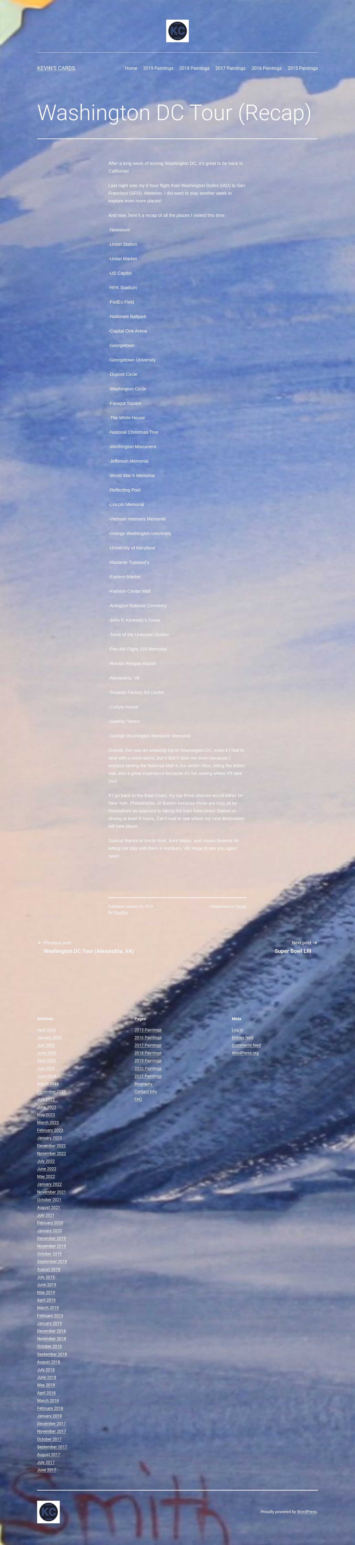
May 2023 (46, 1114)
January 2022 (49, 1184)
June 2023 (46, 1107)
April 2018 (46, 1392)
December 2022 (51, 1145)
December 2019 (51, 1238)
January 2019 (49, 1323)
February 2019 (50, 1315)
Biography (143, 1083)
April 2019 (46, 1300)
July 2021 (46, 1215)
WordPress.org (245, 1052)
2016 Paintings (267, 68)
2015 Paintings (303, 68)
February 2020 (50, 1222)
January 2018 (49, 1416)
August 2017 (48, 1454)
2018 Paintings (194, 68)
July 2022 (46, 1161)
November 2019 (51, 1246)
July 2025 (46, 1045)
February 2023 (50, 1130)
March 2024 (48, 1083)
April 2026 (46, 1029)
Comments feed (246, 1045)
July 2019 (46, 1277)
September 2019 (52, 1261)
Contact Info (145, 1091)
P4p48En (120, 912)
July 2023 (46, 1099)
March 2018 (48, 1400)
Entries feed (242, 1037)
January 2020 (49, 1230)
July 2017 (46, 1462)
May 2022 (46, 1176)
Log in (237, 1029)
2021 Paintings (148, 1076)
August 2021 (48, 1207)
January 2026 (49, 1037)
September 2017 (52, 1446)
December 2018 (51, 1331)
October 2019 (49, 1253)
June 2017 (46, 1470)
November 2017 (51, 1431)
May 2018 (46, 1385)
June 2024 (46, 1076)
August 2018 (48, 1362)
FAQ (138, 1099)
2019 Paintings (158, 68)
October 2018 (49, 1346)
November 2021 (51, 1192)
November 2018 (51, 1338)
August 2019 (48, 1269)
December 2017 (51, 1423)
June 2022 (46, 1168)
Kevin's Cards (56, 68)
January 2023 (49, 1137)
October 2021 (49, 1199)
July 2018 (46, 1369)
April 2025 (46, 1060)
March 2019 (48, 1307)
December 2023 (51, 1091)
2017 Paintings (231, 68)
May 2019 (46, 1292)
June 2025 (46, 1052)
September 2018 (52, 1354)
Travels (241, 906)
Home (131, 68)
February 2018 (50, 1408)
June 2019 (46, 1284)
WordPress (307, 1511)
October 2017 (49, 1439)
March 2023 (48, 1122)
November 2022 (51, 1153)
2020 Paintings (148, 1068)
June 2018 (46, 1377)
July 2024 (46, 1068)
